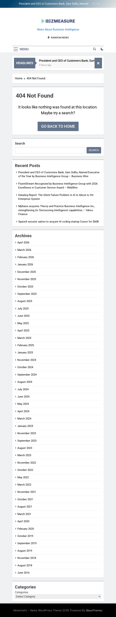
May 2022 (23, 477)
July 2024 (23, 389)
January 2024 (25, 426)
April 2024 (23, 411)
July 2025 (23, 308)
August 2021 (24, 506)
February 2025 (25, 345)
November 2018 (26, 558)
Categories (21, 592)
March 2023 (24, 455)
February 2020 (25, 528)
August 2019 (24, 550)
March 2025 (24, 338)
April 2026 (23, 242)
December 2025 (26, 272)
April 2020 (23, 521)
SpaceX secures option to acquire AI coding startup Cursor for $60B (58, 221)
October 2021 (25, 499)
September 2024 (27, 374)
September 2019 (27, 543)
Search (20, 143)
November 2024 (26, 360)
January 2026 (25, 264)
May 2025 (23, 323)
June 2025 (23, 315)
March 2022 (24, 484)
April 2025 (23, 330)
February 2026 (25, 257)
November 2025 (26, 279)
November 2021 (26, 492)
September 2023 (27, 440)
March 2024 (24, 418)
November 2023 (26, 433)
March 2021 (24, 514)
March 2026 (24, 250)
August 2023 (24, 448)
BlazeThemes (94, 610)
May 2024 (23, 403)
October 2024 (25, 367)
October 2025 (25, 286)
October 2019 (25, 536)
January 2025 (25, 352)
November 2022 (26, 462)
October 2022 (25, 470)
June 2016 (23, 572)
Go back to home (58, 126)
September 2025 (27, 293)
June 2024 (23, 396)
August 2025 (24, 301)
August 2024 (24, 382)
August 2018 (24, 565)
